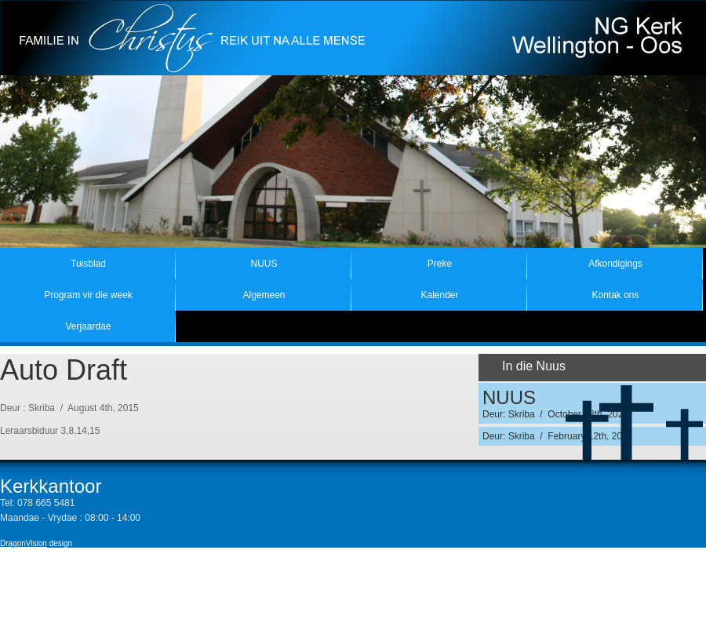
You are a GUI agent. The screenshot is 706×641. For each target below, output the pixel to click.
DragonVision (23, 543)
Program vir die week (88, 295)
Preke (440, 263)
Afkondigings (615, 263)
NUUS (263, 263)
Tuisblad (88, 263)
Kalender (439, 295)
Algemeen (263, 295)
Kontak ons (615, 295)
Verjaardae (88, 326)
